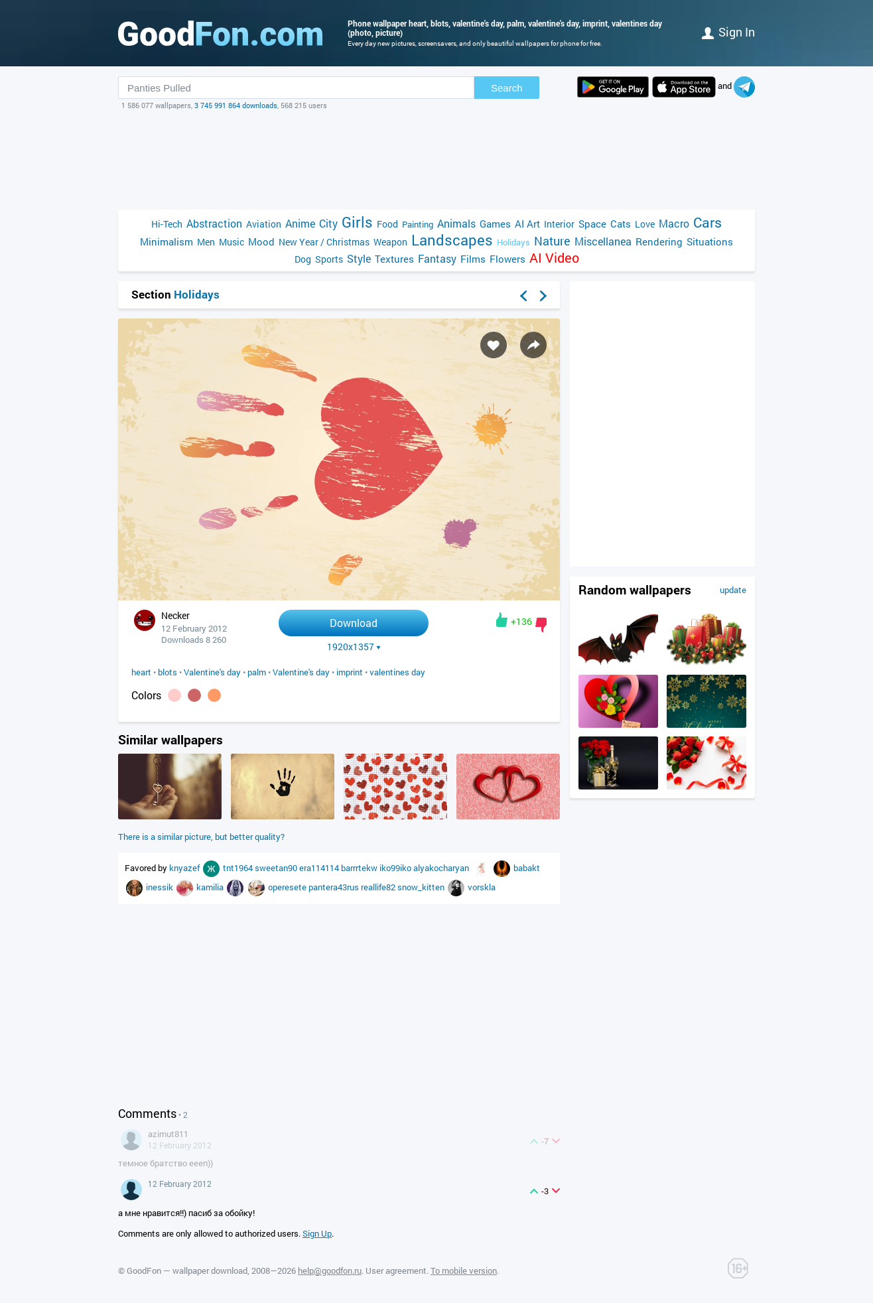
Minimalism (166, 241)
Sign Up (317, 1233)
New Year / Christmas (324, 242)
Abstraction (214, 223)
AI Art (527, 223)
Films (473, 258)
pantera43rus (334, 887)
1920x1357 (354, 647)
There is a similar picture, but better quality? (201, 837)
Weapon (390, 242)
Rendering (659, 241)
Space (592, 223)
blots (167, 672)
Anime (300, 223)
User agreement (396, 1270)
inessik (160, 887)
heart (141, 672)
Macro (674, 223)
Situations (710, 241)
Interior (559, 224)
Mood (261, 241)
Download (353, 623)
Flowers (507, 258)
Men (206, 242)
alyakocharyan (442, 868)
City (328, 223)
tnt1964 (239, 868)
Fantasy (437, 258)
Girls (357, 222)
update (733, 589)
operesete (288, 887)
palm (256, 672)
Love (645, 224)
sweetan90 (277, 868)
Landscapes (452, 239)
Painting (417, 224)
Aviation (263, 224)
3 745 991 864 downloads (235, 105)
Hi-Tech (166, 224)
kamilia (211, 887)
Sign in (728, 32)
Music (231, 242)
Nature (552, 241)
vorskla (482, 887)
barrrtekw (360, 868)
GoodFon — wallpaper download (187, 1270)
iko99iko (396, 868)
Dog (303, 259)
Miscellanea (603, 241)
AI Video (554, 257)
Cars (707, 222)
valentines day (397, 672)
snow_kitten (421, 887)
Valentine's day (212, 672)
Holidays (513, 242)
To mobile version (464, 1270)
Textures (394, 258)
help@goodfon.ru (330, 1270)
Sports (329, 259)
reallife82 (379, 887)
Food (387, 224)
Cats (620, 223)
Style (359, 258)
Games (495, 223)
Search (507, 88)
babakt (526, 868)
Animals (456, 223)
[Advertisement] (436, 160)
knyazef (185, 868)
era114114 (320, 868)
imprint (349, 672)
